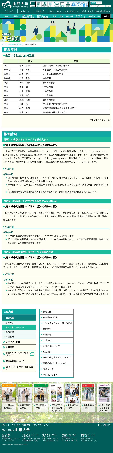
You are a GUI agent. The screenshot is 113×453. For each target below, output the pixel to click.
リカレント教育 (13, 341)
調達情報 (47, 334)
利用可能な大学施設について (56, 357)
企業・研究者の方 (71, 11)
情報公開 (47, 312)
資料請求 (38, 4)
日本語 (93, 3)
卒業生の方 (40, 11)
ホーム (4, 44)
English (99, 3)
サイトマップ (68, 4)
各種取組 (10, 336)
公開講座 (10, 347)
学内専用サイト (50, 374)
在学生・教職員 (87, 11)
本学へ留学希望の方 (103, 11)
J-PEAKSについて (51, 346)
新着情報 (33, 4)
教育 (54, 16)
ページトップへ (105, 425)
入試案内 (16, 16)
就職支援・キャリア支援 (80, 16)
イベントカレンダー (50, 4)
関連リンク (48, 369)
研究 (61, 16)
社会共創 (106, 16)
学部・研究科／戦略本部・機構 (28, 16)
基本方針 (10, 323)
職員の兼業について (15, 361)
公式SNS (47, 340)
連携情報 (10, 332)
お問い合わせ (56, 4)
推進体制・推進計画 (15, 327)
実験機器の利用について (54, 363)
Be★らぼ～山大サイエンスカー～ (20, 368)
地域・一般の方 (56, 11)
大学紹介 (6, 16)
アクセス (44, 4)
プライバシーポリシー (42, 425)
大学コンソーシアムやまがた (17, 354)
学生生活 (69, 16)
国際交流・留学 (94, 16)
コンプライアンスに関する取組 (57, 323)
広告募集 (47, 352)
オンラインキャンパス (62, 4)
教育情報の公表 (50, 317)
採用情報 (47, 329)
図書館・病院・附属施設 (42, 16)
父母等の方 (25, 11)
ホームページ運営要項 (22, 425)
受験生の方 (9, 11)
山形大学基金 (80, 4)
